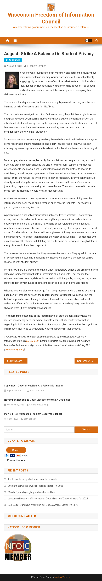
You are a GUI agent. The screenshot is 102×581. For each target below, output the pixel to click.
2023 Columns (13, 60)
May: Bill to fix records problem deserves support (33, 414)
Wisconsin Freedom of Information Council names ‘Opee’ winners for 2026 (48, 498)
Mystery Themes (62, 577)
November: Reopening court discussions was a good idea (37, 399)
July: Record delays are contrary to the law (18, 361)
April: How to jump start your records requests (32, 479)
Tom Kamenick (37, 390)
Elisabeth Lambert (36, 65)
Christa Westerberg (38, 405)
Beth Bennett (30, 419)
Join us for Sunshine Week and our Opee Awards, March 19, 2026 (43, 505)
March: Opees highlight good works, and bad (31, 492)
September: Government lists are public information (87, 361)
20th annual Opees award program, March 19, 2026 (35, 485)
